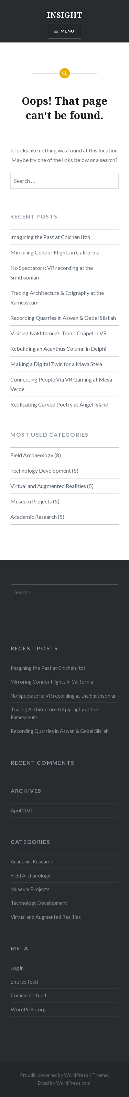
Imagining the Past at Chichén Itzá (50, 237)
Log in (17, 968)
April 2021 (22, 810)
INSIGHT (64, 15)
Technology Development (40, 470)
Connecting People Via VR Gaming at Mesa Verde (61, 384)
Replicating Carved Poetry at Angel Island (59, 404)
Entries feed (24, 982)
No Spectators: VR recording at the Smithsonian (51, 272)
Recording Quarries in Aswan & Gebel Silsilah (63, 317)
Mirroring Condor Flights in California (54, 252)
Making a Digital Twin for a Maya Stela (56, 364)
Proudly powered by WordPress (54, 1075)
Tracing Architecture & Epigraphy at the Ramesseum (57, 297)
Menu (68, 31)
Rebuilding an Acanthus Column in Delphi (58, 348)
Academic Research (33, 516)
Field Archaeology (31, 455)
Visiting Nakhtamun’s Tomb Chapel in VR (58, 333)
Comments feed (28, 995)
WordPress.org (28, 1009)
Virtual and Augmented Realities (48, 486)
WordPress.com (73, 1083)
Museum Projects (31, 501)
